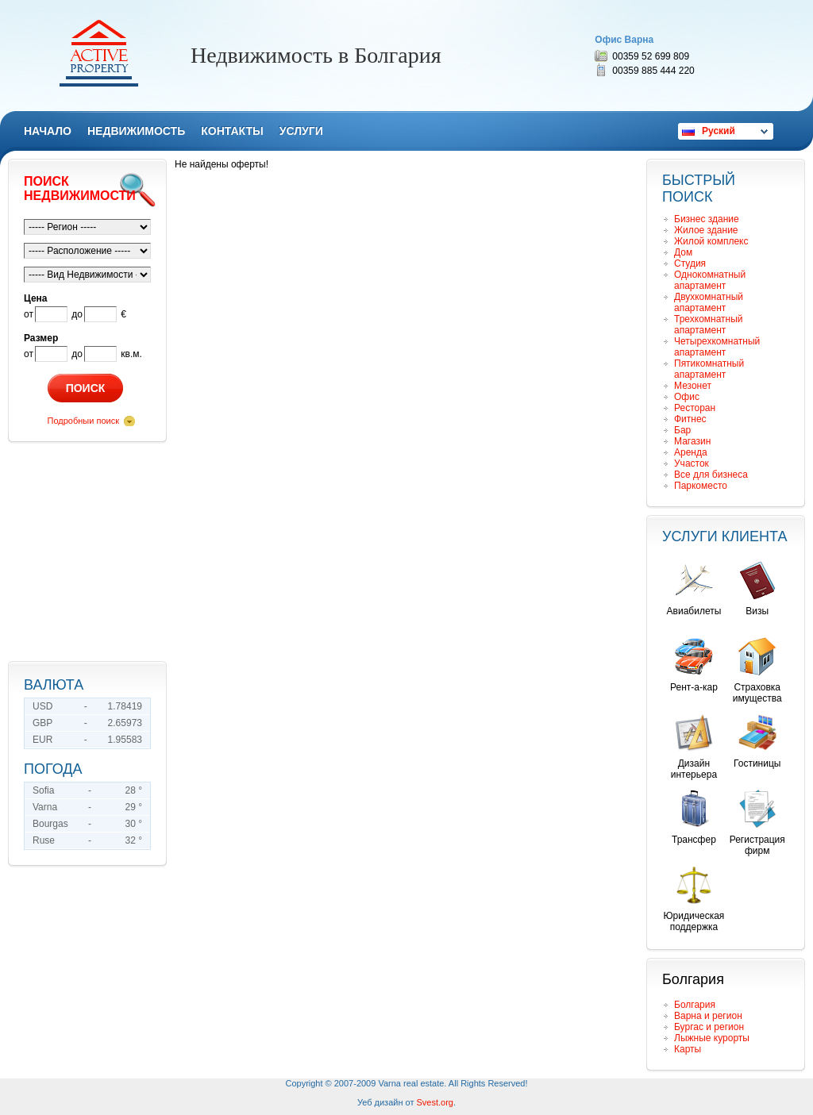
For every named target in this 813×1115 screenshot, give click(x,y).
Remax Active (99, 53)
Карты (687, 1049)
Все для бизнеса (711, 474)
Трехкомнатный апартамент (708, 324)
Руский (718, 130)
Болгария (694, 1004)
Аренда (690, 452)
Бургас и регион (709, 1026)
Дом (683, 252)
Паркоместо (700, 485)
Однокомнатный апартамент (710, 280)
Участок (691, 463)
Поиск (86, 388)
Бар (682, 430)
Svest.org (435, 1102)
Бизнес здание (706, 219)
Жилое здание (706, 230)
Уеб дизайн (380, 1102)
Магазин (692, 441)
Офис (686, 396)
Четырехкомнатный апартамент (717, 347)
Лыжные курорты (711, 1038)
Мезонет (692, 385)
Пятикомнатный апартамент (709, 369)
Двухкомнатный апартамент (708, 302)
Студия (690, 263)
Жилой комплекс (711, 241)
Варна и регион (708, 1015)
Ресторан (694, 407)
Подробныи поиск (83, 420)
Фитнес (690, 419)
